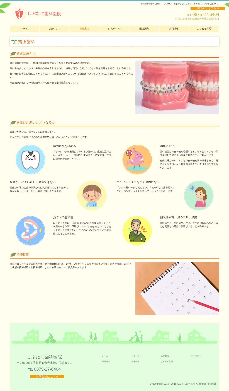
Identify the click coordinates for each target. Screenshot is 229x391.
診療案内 (84, 28)
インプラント (114, 28)
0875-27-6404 (206, 14)
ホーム (24, 28)
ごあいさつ (54, 28)
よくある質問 (204, 28)
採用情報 (174, 28)
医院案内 (144, 28)
